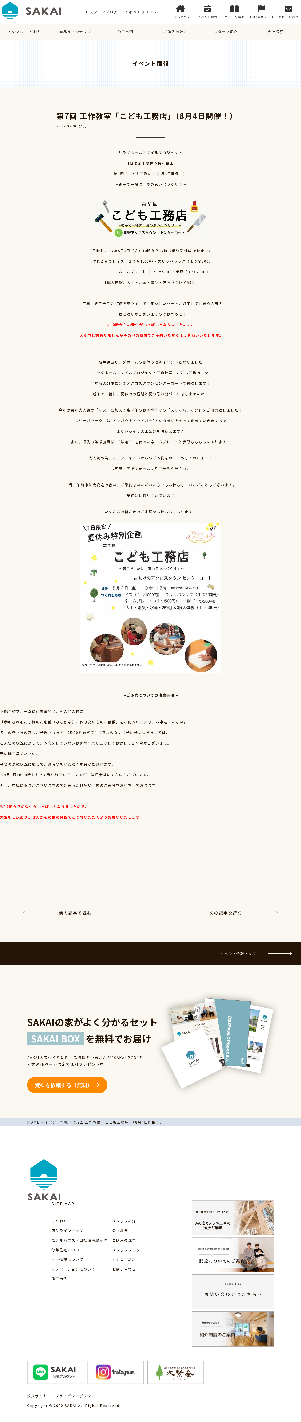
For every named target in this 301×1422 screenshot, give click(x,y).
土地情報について (67, 1259)
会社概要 (276, 31)
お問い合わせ (289, 12)
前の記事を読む (58, 913)
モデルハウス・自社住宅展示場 (79, 1240)
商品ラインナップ (75, 31)
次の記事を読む (243, 913)
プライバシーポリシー (75, 1395)
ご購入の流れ (176, 31)
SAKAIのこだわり (25, 31)
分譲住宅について (67, 1249)
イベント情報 (208, 12)
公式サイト (37, 1395)
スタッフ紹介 (226, 31)
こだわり (59, 1220)
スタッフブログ (104, 11)
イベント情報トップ (256, 953)
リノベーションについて (73, 1269)
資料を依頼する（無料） (64, 1085)
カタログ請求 (235, 12)
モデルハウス (180, 12)
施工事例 (125, 31)
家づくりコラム (143, 11)
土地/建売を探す (261, 12)
